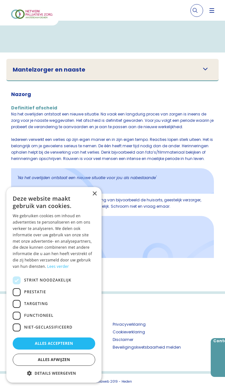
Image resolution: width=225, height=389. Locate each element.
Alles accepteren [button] (54, 343)
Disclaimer (123, 339)
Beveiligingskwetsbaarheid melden (147, 347)
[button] (54, 373)
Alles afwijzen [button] (54, 359)
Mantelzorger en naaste (49, 69)
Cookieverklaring (129, 332)
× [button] (94, 193)
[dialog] (54, 285)
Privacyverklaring (129, 324)
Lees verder (58, 266)
